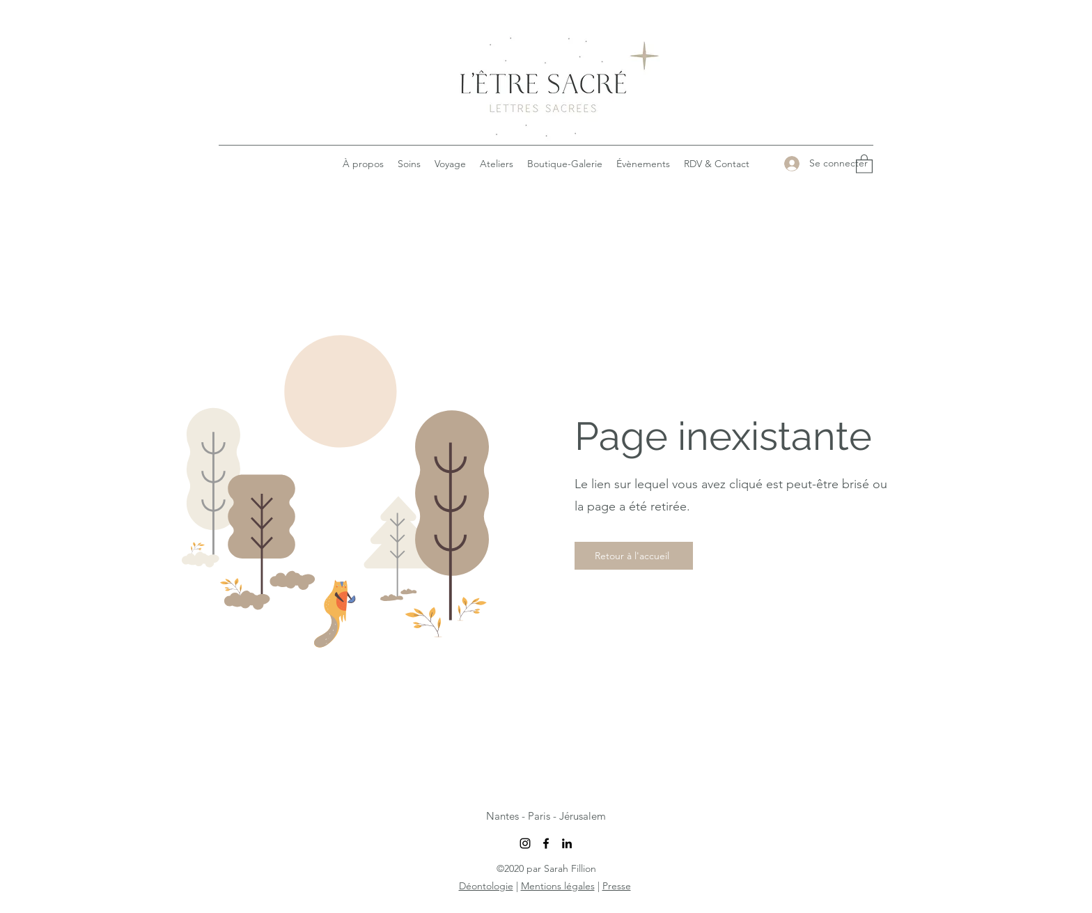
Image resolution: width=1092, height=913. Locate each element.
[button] (864, 163)
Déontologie (486, 886)
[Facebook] (546, 843)
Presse (616, 886)
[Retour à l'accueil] (634, 556)
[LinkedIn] (567, 843)
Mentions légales (558, 886)
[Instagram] (525, 843)
